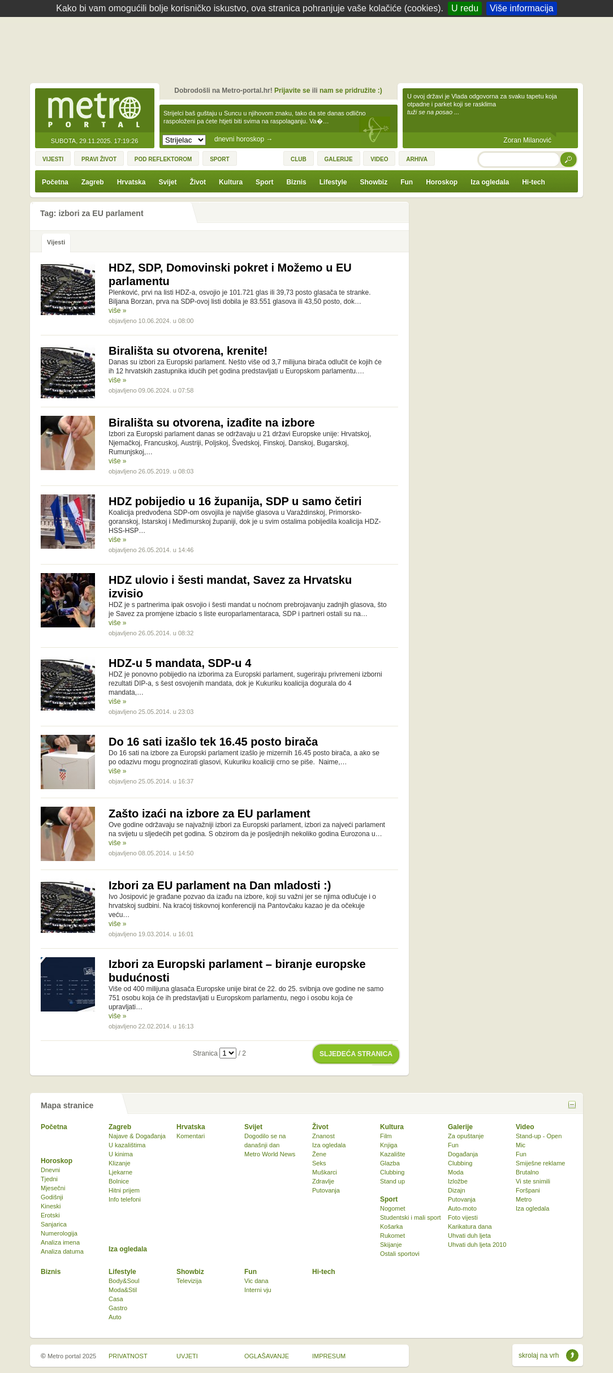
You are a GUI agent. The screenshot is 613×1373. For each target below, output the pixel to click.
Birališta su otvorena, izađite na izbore (212, 422)
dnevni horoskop (243, 139)
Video (525, 1127)
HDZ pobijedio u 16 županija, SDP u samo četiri (235, 501)
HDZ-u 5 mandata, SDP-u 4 (180, 663)
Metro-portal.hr (94, 111)
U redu (464, 8)
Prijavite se (292, 90)
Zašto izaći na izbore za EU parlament (209, 813)
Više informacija (522, 8)
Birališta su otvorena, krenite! (188, 351)
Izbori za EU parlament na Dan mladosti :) (220, 885)
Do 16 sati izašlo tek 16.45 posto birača (213, 741)
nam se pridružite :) (351, 90)
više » (117, 311)
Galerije (460, 1127)
